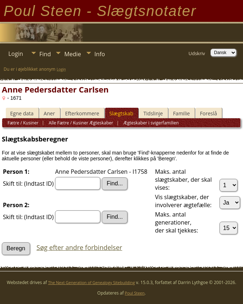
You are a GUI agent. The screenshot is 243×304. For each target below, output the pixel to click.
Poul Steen (135, 293)
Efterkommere (82, 113)
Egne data (22, 113)
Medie (72, 54)
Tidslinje (153, 113)
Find (45, 54)
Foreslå (208, 113)
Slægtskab (121, 113)
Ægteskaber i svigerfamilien (150, 123)
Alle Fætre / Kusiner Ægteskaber (80, 123)
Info (100, 54)
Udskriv (196, 53)
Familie (181, 113)
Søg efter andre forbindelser (79, 247)
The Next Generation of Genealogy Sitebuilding (91, 282)
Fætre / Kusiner (23, 123)
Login (15, 54)
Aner (49, 113)
